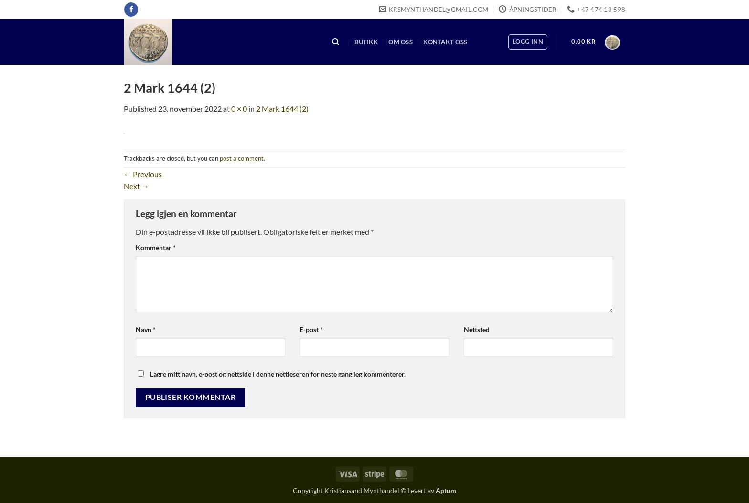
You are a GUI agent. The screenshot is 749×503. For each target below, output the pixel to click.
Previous (143, 173)
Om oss (400, 42)
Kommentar (156, 247)
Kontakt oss (445, 42)
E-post (311, 329)
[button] (527, 42)
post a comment (242, 158)
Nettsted (477, 329)
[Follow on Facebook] (131, 9)
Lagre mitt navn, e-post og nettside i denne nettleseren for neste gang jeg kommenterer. (278, 374)
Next (136, 185)
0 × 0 (239, 108)
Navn (146, 329)
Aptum (446, 490)
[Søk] (335, 42)
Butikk (366, 42)
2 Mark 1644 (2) (282, 108)
